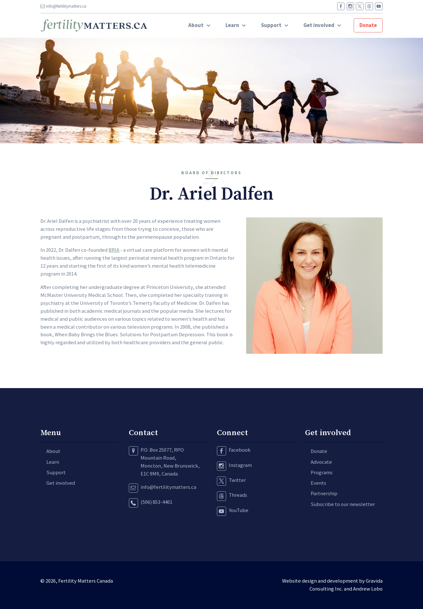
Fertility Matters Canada (85, 581)
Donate (368, 25)
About (47, 451)
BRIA (113, 250)
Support (50, 472)
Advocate (315, 462)
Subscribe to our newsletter (337, 504)
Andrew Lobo (368, 588)
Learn (46, 462)
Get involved (54, 483)
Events (313, 483)
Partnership (318, 493)
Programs (316, 472)
